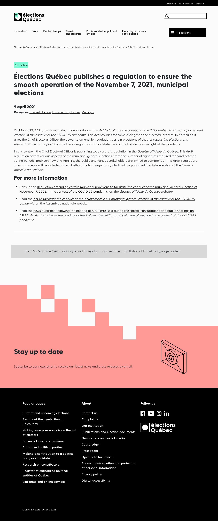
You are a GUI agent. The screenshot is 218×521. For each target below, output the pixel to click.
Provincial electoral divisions (43, 441)
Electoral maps (52, 31)
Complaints (90, 419)
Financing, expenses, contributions (134, 32)
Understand (20, 31)
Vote (35, 31)
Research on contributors (40, 464)
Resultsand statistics (73, 32)
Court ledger (91, 444)
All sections (184, 32)
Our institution (92, 425)
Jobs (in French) (185, 3)
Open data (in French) (98, 457)
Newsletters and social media (103, 438)
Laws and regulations (66, 112)
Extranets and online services (43, 481)
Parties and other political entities (101, 32)
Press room (90, 450)
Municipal (88, 112)
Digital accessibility (96, 480)
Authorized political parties (42, 447)
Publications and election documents (109, 431)
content (175, 251)
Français (200, 3)
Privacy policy (92, 474)
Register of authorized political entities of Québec (45, 472)
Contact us (171, 3)
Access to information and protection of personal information (109, 465)
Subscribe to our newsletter (33, 366)
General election (40, 112)
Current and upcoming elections (45, 413)
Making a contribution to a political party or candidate (48, 455)
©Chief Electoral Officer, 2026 (39, 509)
